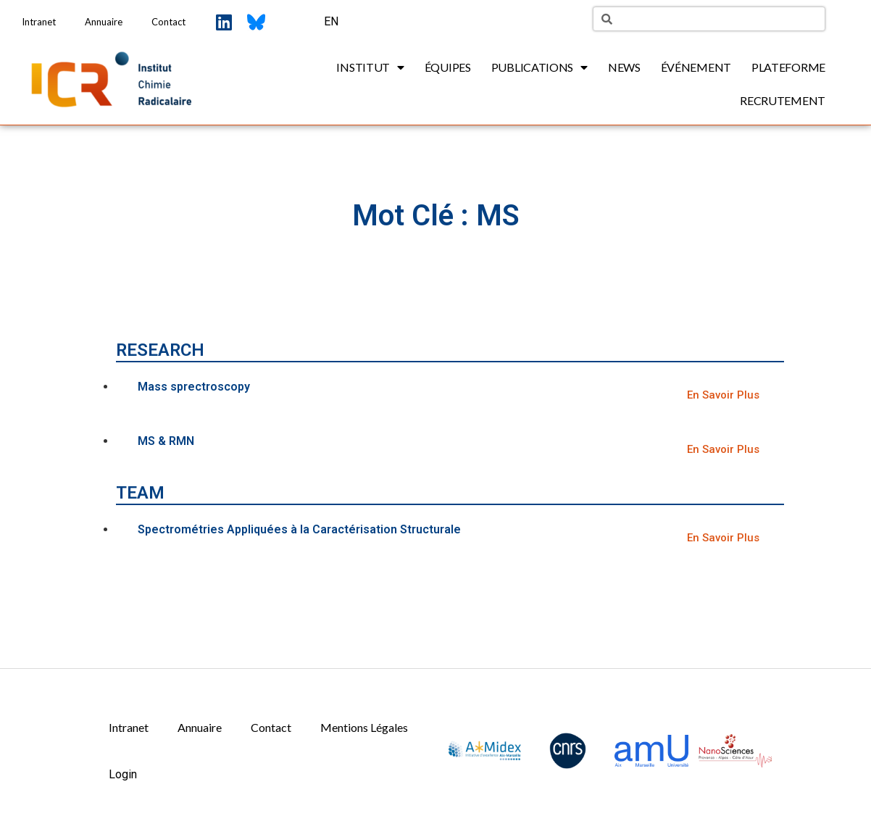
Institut (370, 67)
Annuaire (103, 22)
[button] (723, 395)
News (624, 67)
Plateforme (788, 67)
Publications (539, 67)
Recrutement (782, 100)
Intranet (39, 22)
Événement (696, 67)
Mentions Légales (364, 727)
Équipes (448, 67)
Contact (168, 22)
